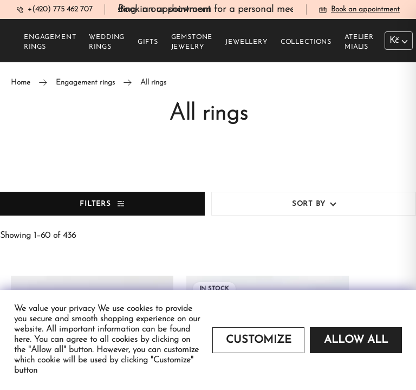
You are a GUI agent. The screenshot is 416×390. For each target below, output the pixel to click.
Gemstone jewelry (192, 42)
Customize (258, 340)
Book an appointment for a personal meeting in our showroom (252, 9)
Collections (306, 42)
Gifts (148, 42)
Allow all (356, 340)
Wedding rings (107, 42)
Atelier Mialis (359, 42)
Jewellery (246, 42)
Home (20, 83)
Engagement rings (50, 42)
